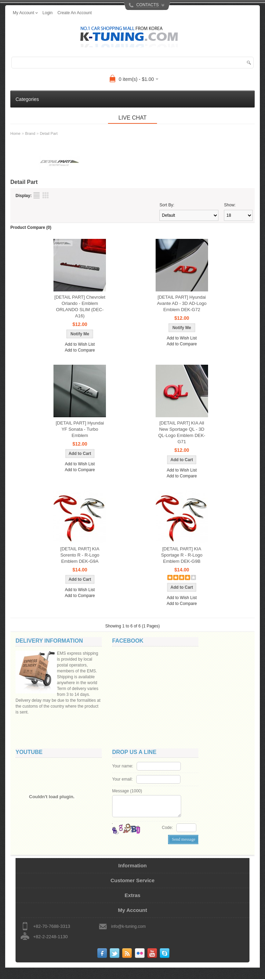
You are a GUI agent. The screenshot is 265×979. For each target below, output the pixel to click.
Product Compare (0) (30, 227)
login (47, 12)
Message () (127, 796)
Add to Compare (80, 350)
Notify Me (79, 334)
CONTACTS (147, 4)
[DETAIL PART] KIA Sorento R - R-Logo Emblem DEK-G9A (79, 555)
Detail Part (48, 133)
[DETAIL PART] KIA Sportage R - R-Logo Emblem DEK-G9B (182, 555)
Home (15, 133)
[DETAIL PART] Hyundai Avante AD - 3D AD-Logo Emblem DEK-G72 (182, 303)
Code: (167, 833)
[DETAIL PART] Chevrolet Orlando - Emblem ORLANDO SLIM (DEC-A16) (80, 306)
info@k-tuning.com (128, 937)
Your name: (122, 772)
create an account (74, 12)
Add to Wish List (80, 344)
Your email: (122, 785)
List (36, 195)
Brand (30, 133)
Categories (27, 99)
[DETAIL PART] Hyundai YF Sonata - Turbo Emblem (80, 429)
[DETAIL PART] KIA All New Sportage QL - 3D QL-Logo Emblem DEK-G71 (181, 432)
